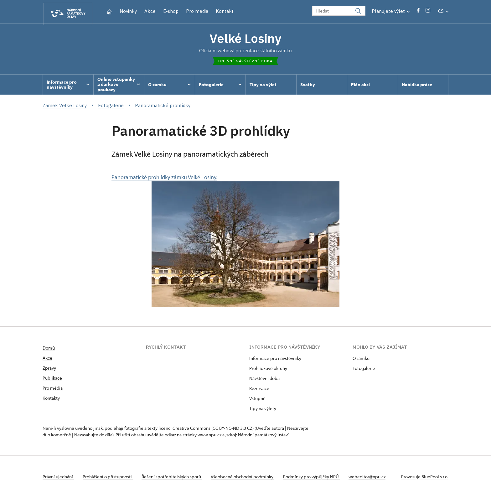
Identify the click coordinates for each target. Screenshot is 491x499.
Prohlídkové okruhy (268, 370)
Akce (150, 11)
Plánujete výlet (391, 11)
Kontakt (225, 11)
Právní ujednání (58, 478)
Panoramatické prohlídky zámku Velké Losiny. (225, 242)
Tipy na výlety (262, 410)
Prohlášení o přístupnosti (109, 478)
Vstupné (257, 400)
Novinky (128, 11)
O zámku (361, 360)
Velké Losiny (245, 39)
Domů (49, 349)
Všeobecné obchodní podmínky (246, 478)
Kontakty (51, 400)
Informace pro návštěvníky (275, 360)
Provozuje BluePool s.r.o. (424, 478)
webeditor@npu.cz (373, 478)
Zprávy (49, 369)
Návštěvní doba (264, 380)
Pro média (197, 11)
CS (443, 11)
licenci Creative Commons (184, 430)
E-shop (170, 11)
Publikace (52, 379)
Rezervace (259, 390)
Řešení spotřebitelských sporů (174, 478)
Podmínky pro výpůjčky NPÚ (316, 478)
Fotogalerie (364, 370)
